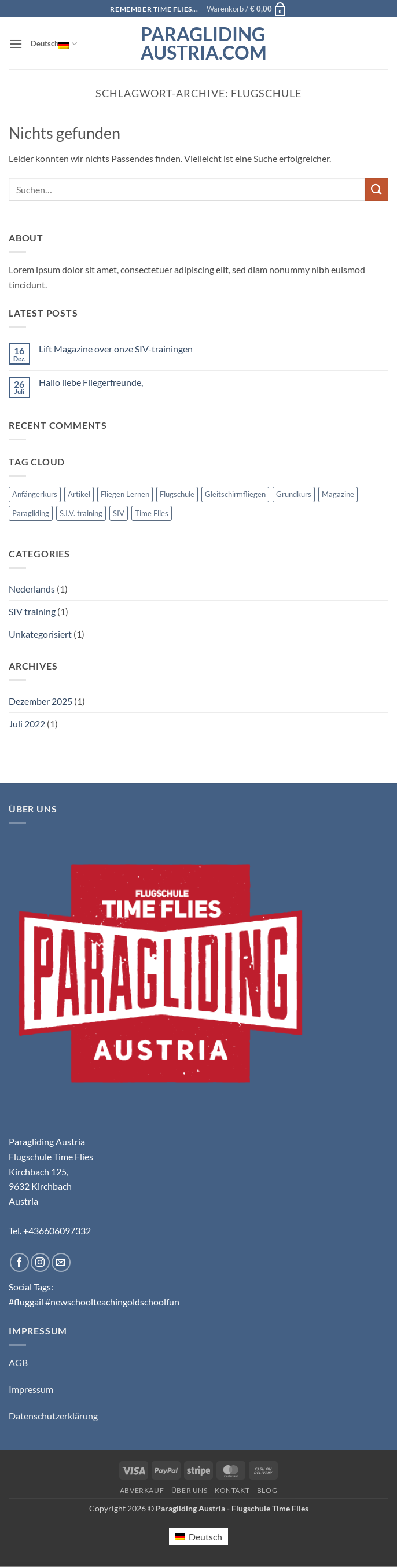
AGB (18, 1362)
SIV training (32, 611)
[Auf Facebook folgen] (19, 1262)
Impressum (31, 1389)
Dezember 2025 (40, 701)
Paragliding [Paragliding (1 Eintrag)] (30, 513)
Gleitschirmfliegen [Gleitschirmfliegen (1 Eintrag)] (235, 494)
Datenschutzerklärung (53, 1415)
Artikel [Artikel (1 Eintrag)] (79, 494)
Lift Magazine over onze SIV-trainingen (116, 348)
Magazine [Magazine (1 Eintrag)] (338, 494)
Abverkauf (142, 1490)
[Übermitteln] (376, 189)
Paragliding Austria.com (198, 43)
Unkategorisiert (40, 633)
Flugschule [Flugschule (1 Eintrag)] (177, 494)
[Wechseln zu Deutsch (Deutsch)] (198, 1536)
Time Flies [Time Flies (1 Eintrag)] (151, 513)
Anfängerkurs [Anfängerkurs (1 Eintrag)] (34, 494)
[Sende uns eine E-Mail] (61, 1262)
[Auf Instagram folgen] (40, 1262)
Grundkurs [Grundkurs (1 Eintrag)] (293, 494)
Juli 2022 (27, 723)
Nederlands (32, 588)
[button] (247, 8)
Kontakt (232, 1490)
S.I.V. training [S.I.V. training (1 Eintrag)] (81, 513)
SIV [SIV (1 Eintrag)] (118, 513)
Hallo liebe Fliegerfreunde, (91, 382)
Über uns (189, 1490)
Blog (267, 1490)
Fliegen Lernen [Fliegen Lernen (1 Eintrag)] (125, 494)
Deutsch (53, 43)
